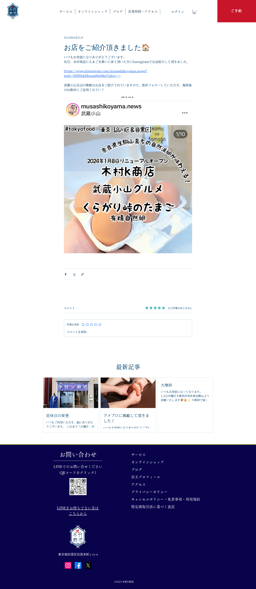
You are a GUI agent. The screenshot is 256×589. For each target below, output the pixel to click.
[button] (66, 11)
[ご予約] (236, 11)
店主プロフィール (145, 477)
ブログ (136, 469)
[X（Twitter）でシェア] (74, 274)
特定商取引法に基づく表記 (151, 507)
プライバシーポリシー (149, 492)
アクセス (138, 484)
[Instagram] (68, 565)
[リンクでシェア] (82, 274)
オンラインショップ (147, 462)
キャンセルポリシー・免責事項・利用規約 (151, 499)
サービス (138, 454)
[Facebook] (78, 565)
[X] (88, 565)
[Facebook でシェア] (65, 274)
